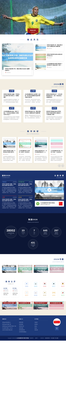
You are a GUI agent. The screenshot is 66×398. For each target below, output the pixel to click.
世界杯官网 (21, 322)
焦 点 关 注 (33, 40)
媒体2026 (6, 175)
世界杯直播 (21, 328)
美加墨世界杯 (47, 338)
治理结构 (26, 284)
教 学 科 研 (33, 131)
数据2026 (33, 220)
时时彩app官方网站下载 (6, 324)
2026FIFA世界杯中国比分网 (7, 329)
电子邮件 (44, 293)
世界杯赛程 (21, 324)
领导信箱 (36, 329)
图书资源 (35, 293)
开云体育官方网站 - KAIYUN (7, 328)
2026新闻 (59, 84)
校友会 (36, 326)
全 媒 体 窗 (59, 175)
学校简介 (36, 322)
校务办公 (53, 284)
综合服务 (44, 284)
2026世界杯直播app (22, 331)
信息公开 (26, 293)
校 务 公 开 (10, 282)
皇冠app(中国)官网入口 (6, 322)
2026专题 (59, 259)
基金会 (36, 328)
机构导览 (35, 284)
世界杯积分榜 (21, 326)
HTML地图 (56, 338)
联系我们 (36, 324)
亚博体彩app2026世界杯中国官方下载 (9, 326)
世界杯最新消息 (22, 329)
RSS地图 (52, 338)
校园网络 (53, 293)
